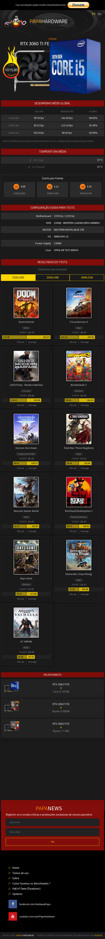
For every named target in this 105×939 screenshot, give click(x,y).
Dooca (98, 935)
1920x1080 (18, 277)
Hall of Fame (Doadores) (26, 888)
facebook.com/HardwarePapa (30, 904)
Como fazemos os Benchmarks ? (31, 883)
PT (94, 14)
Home (15, 868)
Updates (17, 894)
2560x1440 (52, 277)
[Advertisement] (52, 764)
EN (99, 14)
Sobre (15, 878)
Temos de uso (20, 873)
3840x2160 (87, 277)
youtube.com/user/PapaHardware (31, 916)
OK (52, 841)
